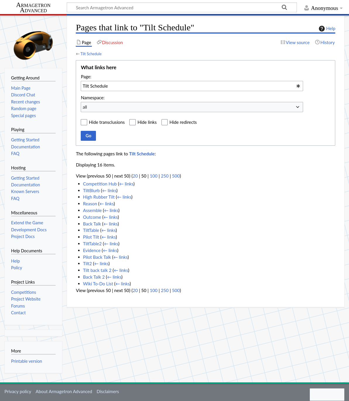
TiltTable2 (92, 243)
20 (135, 175)
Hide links (147, 122)
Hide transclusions (107, 122)
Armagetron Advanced (33, 7)
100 (153, 175)
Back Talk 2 (94, 277)
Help (326, 29)
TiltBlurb (91, 190)
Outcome (92, 217)
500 (176, 175)
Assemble (92, 210)
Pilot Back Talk (97, 257)
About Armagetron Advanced (64, 391)
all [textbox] (85, 107)
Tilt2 (87, 263)
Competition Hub (100, 183)
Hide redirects (183, 122)
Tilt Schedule (91, 53)
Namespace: (92, 97)
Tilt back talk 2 (97, 270)
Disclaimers (108, 391)
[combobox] (192, 86)
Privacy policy (17, 391)
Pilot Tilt (91, 236)
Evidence (92, 250)
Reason (90, 203)
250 (165, 175)
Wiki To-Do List (98, 283)
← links (126, 183)
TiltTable (91, 230)
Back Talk (92, 223)
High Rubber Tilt (99, 196)
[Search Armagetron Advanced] (182, 7)
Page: (86, 76)
